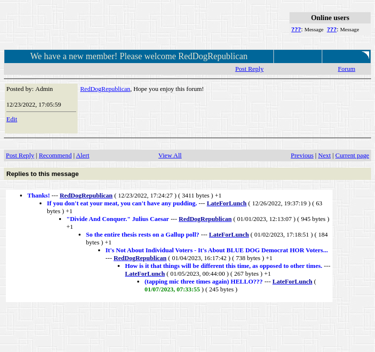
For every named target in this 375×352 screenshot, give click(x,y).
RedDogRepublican (105, 88)
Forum (346, 68)
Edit (11, 119)
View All (170, 155)
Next (324, 155)
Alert (82, 155)
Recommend (55, 155)
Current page (352, 155)
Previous (302, 155)
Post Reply (249, 68)
